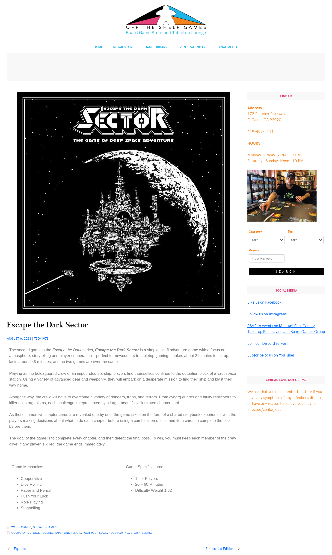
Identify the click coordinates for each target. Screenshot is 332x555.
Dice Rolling (43, 533)
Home (98, 47)
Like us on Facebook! (265, 302)
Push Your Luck (95, 533)
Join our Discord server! (267, 343)
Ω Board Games (44, 527)
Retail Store (123, 47)
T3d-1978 (41, 338)
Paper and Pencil (68, 533)
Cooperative (21, 533)
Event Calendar (191, 47)
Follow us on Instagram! (267, 314)
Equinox (20, 548)
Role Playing (119, 533)
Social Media (226, 47)
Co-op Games (21, 527)
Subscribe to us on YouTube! (270, 355)
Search (286, 271)
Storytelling (141, 533)
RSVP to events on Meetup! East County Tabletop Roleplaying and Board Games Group (286, 328)
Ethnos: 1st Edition (219, 548)
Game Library (156, 47)
